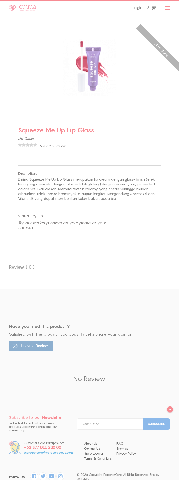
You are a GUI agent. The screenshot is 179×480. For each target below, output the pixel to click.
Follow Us (17, 477)
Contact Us (92, 448)
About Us (90, 444)
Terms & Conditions (98, 458)
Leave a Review (30, 346)
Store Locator (93, 453)
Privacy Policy (126, 453)
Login (137, 7)
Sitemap (122, 448)
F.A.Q (119, 444)
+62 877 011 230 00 (42, 447)
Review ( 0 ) (22, 267)
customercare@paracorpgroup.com (48, 453)
